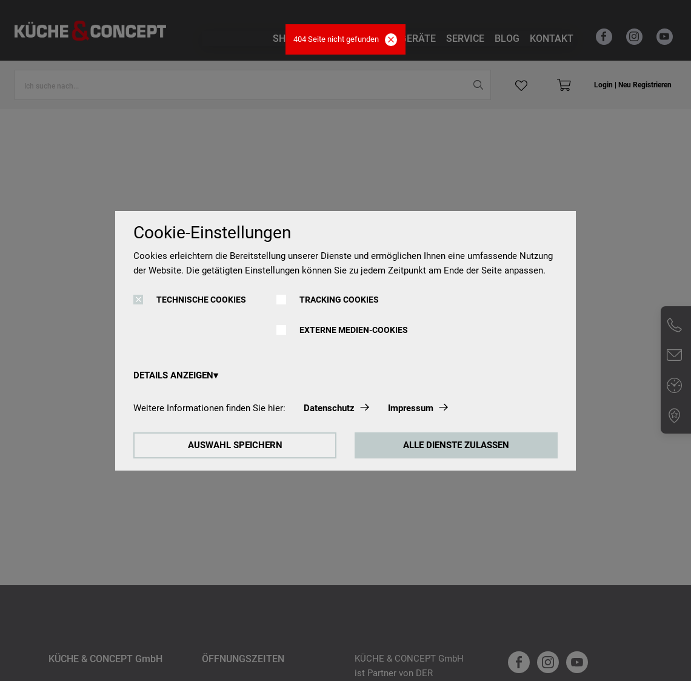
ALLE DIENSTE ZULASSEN (456, 445)
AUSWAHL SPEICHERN (235, 445)
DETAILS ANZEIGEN (173, 375)
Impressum (410, 408)
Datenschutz (329, 408)
